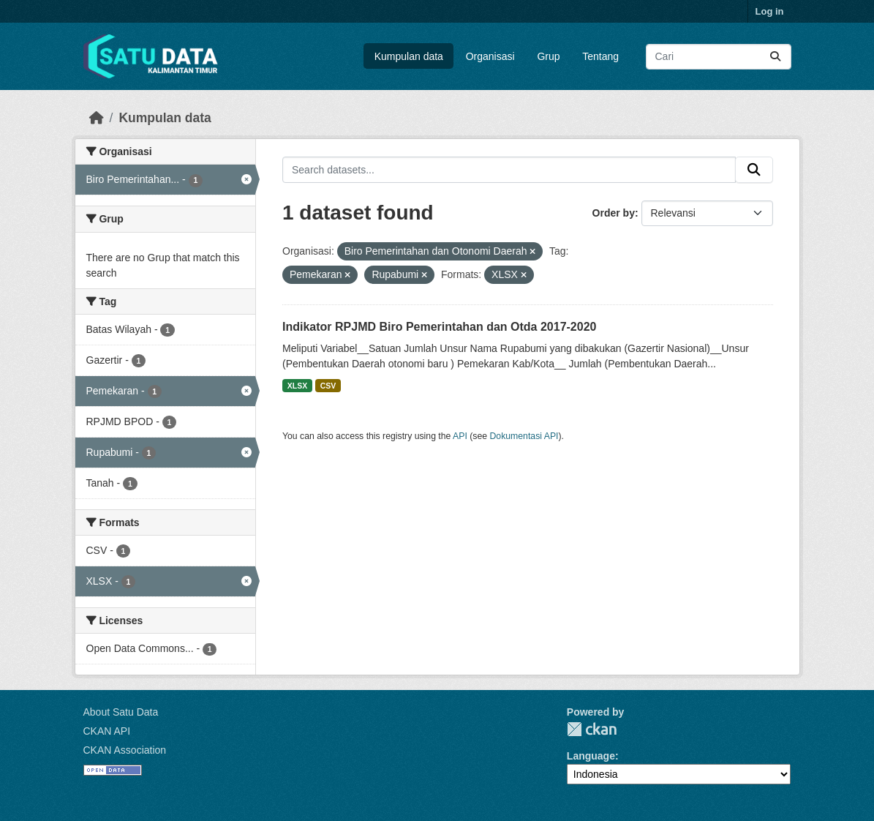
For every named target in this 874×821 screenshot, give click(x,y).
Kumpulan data (408, 56)
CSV (328, 385)
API (460, 436)
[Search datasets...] (718, 57)
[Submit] (775, 57)
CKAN (592, 729)
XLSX (297, 385)
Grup (548, 56)
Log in (770, 11)
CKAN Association (125, 750)
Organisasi (490, 56)
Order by (613, 213)
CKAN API (107, 731)
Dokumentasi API (524, 436)
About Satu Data (121, 712)
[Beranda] (96, 117)
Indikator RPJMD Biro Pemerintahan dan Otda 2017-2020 (439, 326)
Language (591, 756)
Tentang (600, 56)
